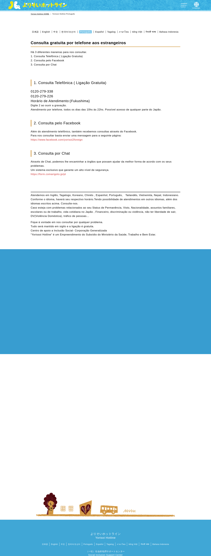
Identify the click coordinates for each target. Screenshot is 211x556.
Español (99, 32)
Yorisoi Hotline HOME (40, 14)
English (46, 32)
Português (85, 32)
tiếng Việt (137, 32)
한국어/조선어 (68, 32)
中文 (55, 32)
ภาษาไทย (124, 32)
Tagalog (111, 32)
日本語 (35, 32)
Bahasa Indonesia (168, 32)
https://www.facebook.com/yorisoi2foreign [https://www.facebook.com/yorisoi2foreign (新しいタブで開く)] (57, 139)
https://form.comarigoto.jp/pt (48, 174)
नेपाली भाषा (151, 32)
